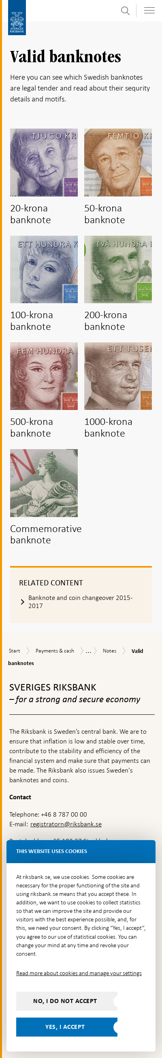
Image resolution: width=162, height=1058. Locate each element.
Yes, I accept (65, 1027)
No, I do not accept (65, 1001)
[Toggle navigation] (149, 10)
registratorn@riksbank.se (66, 824)
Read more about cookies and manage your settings (79, 973)
